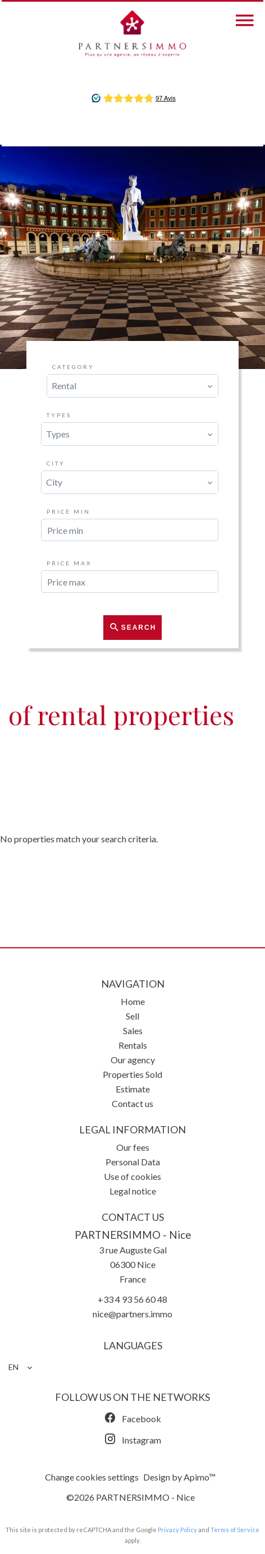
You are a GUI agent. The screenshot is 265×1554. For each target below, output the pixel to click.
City (56, 463)
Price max (69, 563)
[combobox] (132, 386)
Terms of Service (235, 1529)
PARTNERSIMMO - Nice (133, 1235)
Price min (68, 511)
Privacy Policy (177, 1529)
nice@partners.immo (132, 1313)
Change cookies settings (92, 1477)
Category (73, 366)
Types (59, 415)
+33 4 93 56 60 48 (132, 1299)
